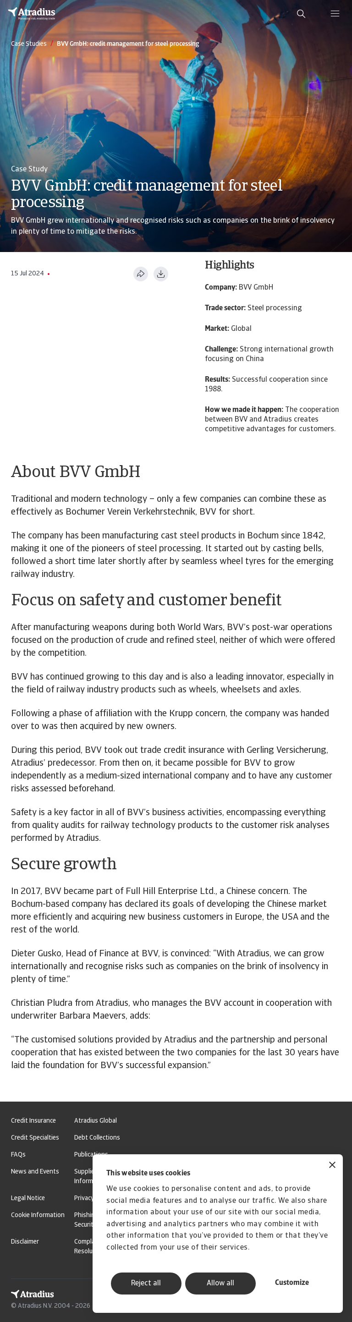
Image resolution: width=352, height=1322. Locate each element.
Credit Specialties (35, 1138)
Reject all (146, 1283)
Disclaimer (25, 1242)
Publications (91, 1155)
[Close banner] (332, 1166)
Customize (292, 1283)
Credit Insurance (33, 1121)
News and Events (35, 1171)
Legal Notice (28, 1198)
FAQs (18, 1155)
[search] (301, 14)
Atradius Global (95, 1121)
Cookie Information (38, 1215)
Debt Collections (97, 1138)
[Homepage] (31, 13)
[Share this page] (140, 274)
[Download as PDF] (161, 274)
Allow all (220, 1283)
